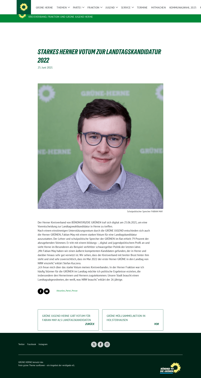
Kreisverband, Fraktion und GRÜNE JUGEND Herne (61, 16)
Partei (68, 286)
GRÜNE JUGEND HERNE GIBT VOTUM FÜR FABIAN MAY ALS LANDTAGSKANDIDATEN (68, 316)
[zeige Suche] (177, 3)
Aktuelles (60, 286)
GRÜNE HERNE (38, 12)
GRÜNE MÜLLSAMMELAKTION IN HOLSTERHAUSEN (133, 316)
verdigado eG (68, 361)
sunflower (40, 361)
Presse (75, 286)
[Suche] (173, 3)
